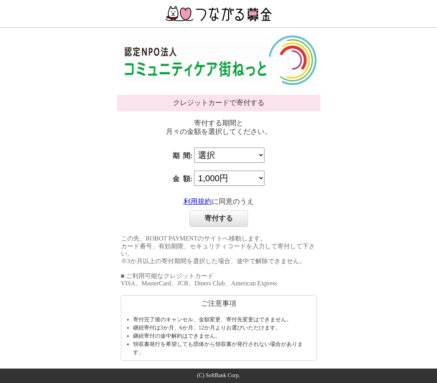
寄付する (219, 218)
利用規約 (197, 201)
